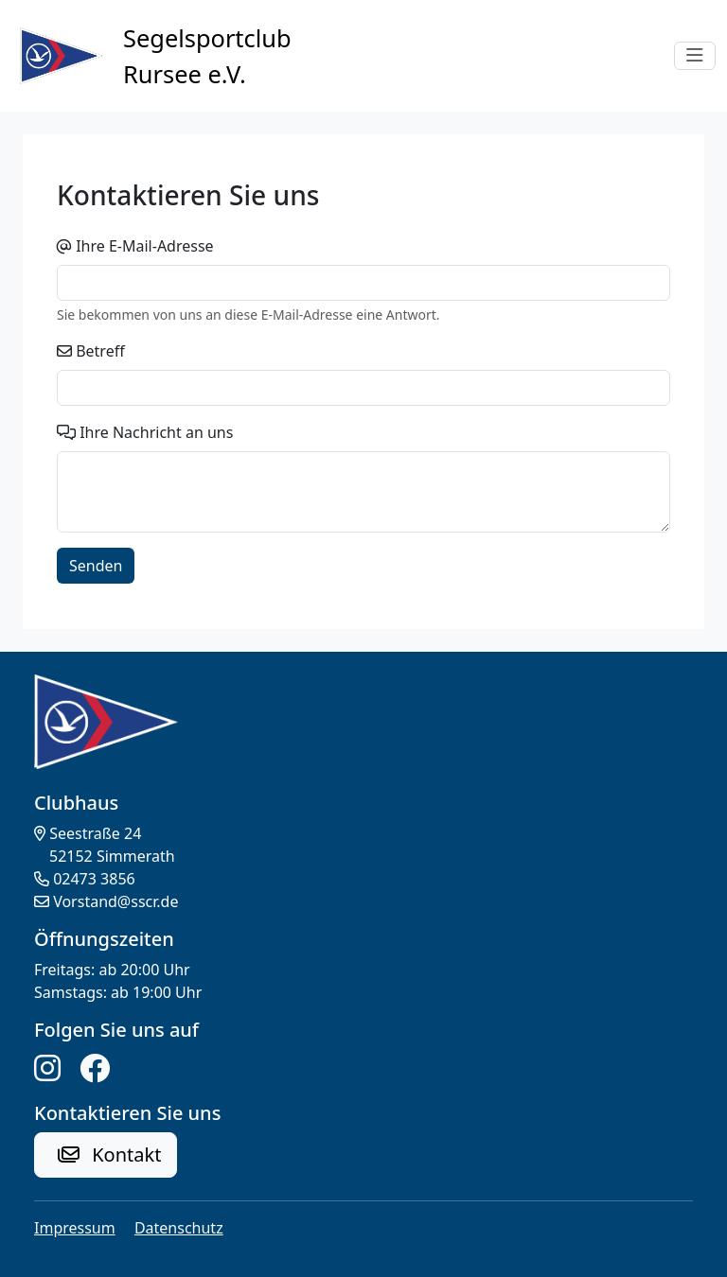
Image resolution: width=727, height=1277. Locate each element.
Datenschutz (178, 1227)
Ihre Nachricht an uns (156, 432)
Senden (95, 565)
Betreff (100, 351)
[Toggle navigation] (695, 56)
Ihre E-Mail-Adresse (144, 246)
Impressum (74, 1227)
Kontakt (109, 1154)
